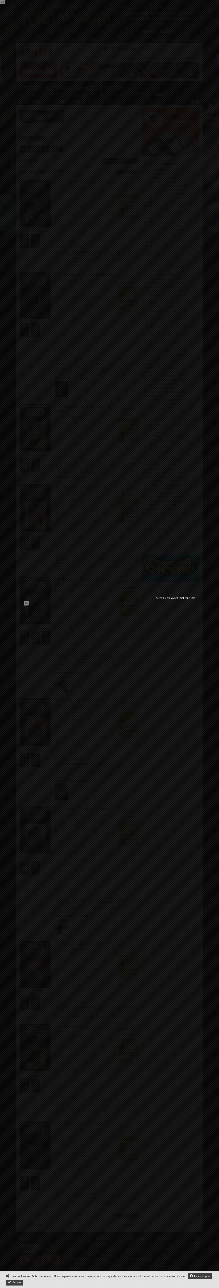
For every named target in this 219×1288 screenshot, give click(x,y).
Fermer (14, 1282)
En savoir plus (200, 1276)
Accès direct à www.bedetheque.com (175, 598)
